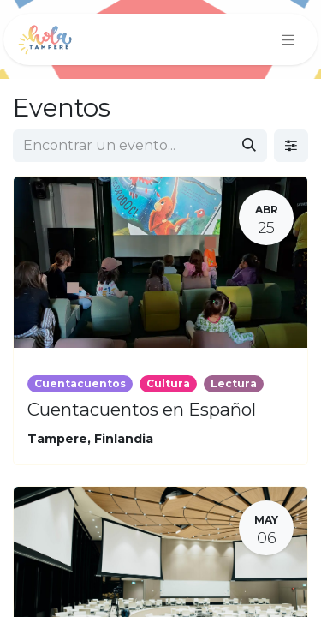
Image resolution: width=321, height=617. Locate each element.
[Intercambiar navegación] (288, 39)
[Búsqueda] (249, 145)
